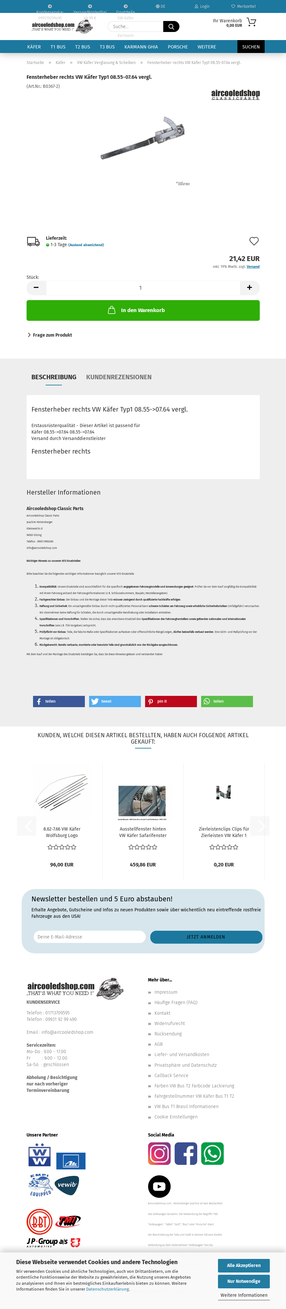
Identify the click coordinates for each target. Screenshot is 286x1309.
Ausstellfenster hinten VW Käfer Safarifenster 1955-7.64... (142, 832)
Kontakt (162, 1013)
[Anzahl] (143, 288)
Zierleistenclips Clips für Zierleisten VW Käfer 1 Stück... (224, 832)
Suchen (251, 47)
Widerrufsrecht (169, 1023)
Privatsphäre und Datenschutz (185, 1065)
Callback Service (171, 1075)
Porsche (178, 47)
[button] (36, 288)
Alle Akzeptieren (244, 1265)
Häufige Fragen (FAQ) (176, 1002)
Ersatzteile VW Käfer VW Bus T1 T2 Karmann (125, 9)
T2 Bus (82, 47)
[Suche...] (171, 26)
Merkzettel (243, 6)
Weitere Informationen (244, 1295)
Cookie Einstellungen (176, 1117)
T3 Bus (107, 47)
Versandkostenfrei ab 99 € (90, 9)
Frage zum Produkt (52, 335)
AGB (158, 1044)
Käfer (34, 47)
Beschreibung (53, 377)
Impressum (165, 992)
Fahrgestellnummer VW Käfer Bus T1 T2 (194, 1096)
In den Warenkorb (136, 310)
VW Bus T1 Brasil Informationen (186, 1106)
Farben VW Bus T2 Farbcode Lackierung (194, 1086)
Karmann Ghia (141, 47)
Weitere (207, 47)
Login (202, 6)
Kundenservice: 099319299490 (50, 9)
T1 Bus (58, 47)
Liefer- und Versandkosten (181, 1054)
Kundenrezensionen (119, 377)
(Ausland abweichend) (86, 245)
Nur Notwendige (243, 1281)
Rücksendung (168, 1034)
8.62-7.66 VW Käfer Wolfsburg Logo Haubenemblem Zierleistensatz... (61, 832)
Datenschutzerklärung (107, 1289)
